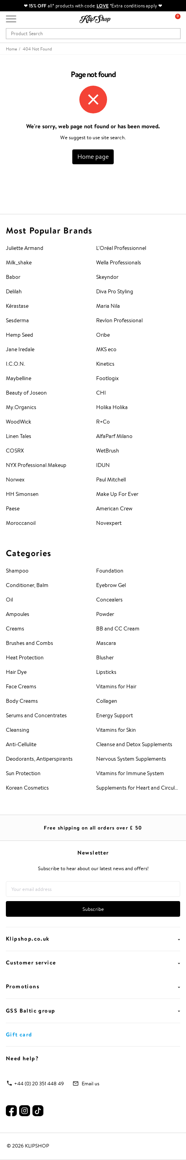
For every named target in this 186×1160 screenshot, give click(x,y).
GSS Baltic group (93, 1011)
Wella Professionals (118, 262)
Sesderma (17, 320)
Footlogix (107, 378)
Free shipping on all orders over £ (93, 827)
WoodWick (18, 421)
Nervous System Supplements (131, 758)
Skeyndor (107, 276)
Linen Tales (18, 436)
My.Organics (21, 407)
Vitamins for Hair (116, 686)
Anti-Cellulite (21, 744)
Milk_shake (19, 262)
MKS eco (106, 349)
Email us (90, 1083)
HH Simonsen (22, 493)
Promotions (93, 986)
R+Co (103, 421)
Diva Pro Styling (114, 291)
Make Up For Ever (117, 493)
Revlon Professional (119, 320)
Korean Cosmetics (27, 787)
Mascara (106, 642)
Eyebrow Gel (111, 585)
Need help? (22, 1058)
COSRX (15, 450)
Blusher (105, 657)
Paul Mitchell (111, 479)
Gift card (19, 1034)
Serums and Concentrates (36, 715)
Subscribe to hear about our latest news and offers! (93, 868)
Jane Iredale (20, 349)
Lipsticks (106, 671)
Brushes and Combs (29, 642)
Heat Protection (25, 657)
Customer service (93, 962)
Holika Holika (112, 407)
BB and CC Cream (118, 628)
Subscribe (93, 909)
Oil (9, 599)
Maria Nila (108, 305)
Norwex (15, 479)
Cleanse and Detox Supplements (134, 744)
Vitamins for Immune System (130, 773)
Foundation (109, 570)
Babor (13, 276)
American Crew (114, 508)
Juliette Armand (24, 247)
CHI (101, 392)
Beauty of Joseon (26, 392)
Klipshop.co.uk (93, 939)
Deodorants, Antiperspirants (39, 758)
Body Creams (22, 700)
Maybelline (18, 378)
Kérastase (17, 305)
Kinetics (105, 363)
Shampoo (17, 570)
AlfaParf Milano (114, 436)
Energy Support (114, 715)
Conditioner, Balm (27, 585)
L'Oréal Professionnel (121, 247)
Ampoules (17, 614)
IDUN (103, 465)
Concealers (109, 599)
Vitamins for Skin (116, 729)
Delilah (14, 291)
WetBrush (107, 450)
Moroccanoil (21, 522)
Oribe (103, 334)
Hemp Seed (19, 334)
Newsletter (93, 853)
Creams (15, 628)
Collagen (106, 700)
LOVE (103, 5)
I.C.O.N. (15, 363)
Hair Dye (16, 671)
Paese (13, 508)
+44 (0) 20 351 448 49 (39, 1083)
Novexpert (109, 522)
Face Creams (21, 686)
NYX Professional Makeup (36, 465)
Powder (105, 614)
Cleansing (17, 729)
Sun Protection (23, 773)
